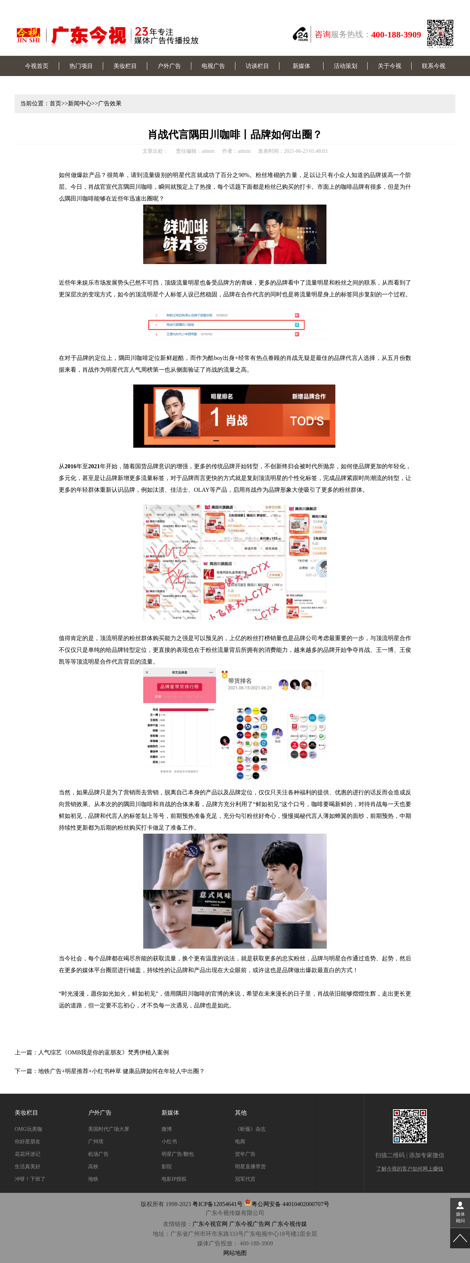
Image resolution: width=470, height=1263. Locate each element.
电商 (240, 1141)
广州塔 (96, 1141)
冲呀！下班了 (30, 1179)
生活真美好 (27, 1166)
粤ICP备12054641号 (217, 1204)
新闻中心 (79, 103)
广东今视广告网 (249, 1224)
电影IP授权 (174, 1179)
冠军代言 (245, 1179)
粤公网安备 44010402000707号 (286, 1204)
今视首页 (36, 66)
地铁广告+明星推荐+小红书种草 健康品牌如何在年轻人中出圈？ (121, 1071)
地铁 (93, 1179)
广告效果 (110, 103)
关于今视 (389, 66)
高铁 (93, 1166)
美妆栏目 (125, 66)
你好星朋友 (27, 1141)
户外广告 (169, 66)
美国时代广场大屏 (108, 1129)
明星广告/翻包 (178, 1154)
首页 (55, 103)
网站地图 (235, 1253)
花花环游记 (27, 1154)
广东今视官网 (210, 1224)
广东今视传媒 (289, 1224)
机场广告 (98, 1154)
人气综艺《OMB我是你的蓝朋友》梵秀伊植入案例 (103, 1052)
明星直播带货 (250, 1166)
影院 (167, 1166)
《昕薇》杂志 (250, 1129)
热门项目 (81, 66)
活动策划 (345, 66)
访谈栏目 (257, 66)
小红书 (169, 1141)
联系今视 (433, 66)
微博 (167, 1129)
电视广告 (213, 66)
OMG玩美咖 (28, 1129)
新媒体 (301, 66)
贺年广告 (245, 1154)
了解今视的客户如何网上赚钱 (409, 1169)
